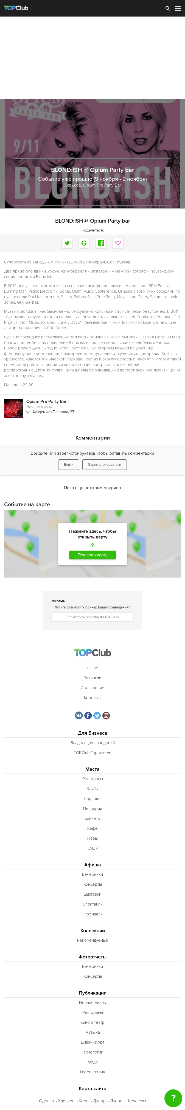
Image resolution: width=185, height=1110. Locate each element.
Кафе (92, 828)
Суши (93, 848)
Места (92, 769)
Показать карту (93, 555)
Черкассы (136, 1101)
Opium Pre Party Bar (102, 185)
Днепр (99, 1101)
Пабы (92, 838)
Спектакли (93, 904)
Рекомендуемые (92, 940)
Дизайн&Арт (92, 1042)
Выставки (92, 894)
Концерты (92, 884)
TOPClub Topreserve (92, 752)
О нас (92, 668)
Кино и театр (92, 1022)
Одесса (46, 1101)
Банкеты (92, 818)
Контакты (92, 698)
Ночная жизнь (39, 407)
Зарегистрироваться (104, 464)
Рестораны (92, 779)
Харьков (66, 1101)
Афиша (92, 865)
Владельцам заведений (93, 742)
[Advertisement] (92, 57)
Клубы (93, 788)
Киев (84, 1101)
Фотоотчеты (93, 957)
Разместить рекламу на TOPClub (92, 617)
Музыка (92, 1032)
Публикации (92, 993)
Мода (93, 1062)
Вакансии (92, 678)
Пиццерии (92, 808)
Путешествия (92, 1072)
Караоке (92, 798)
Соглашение (92, 688)
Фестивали (92, 914)
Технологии (92, 1052)
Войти (68, 464)
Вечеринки (92, 874)
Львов (116, 1101)
